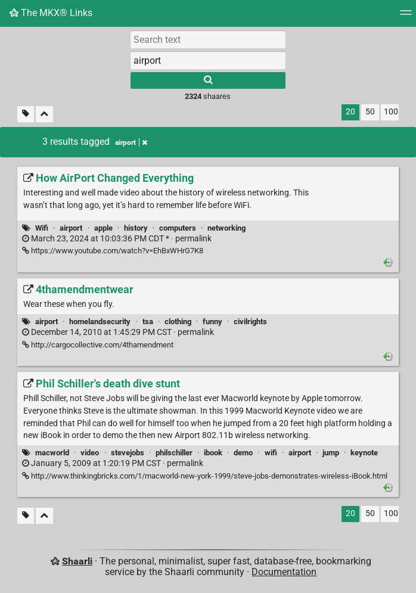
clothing (177, 321)
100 (391, 112)
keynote (364, 452)
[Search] (208, 80)
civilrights (250, 321)
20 (350, 112)
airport (71, 227)
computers (177, 227)
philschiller (174, 452)
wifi (271, 452)
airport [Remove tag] (131, 142)
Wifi (41, 227)
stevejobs (127, 452)
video (89, 452)
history (136, 227)
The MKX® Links (51, 12)
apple (103, 227)
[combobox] (208, 60)
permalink (117, 239)
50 (370, 112)
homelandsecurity (100, 321)
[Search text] (208, 39)
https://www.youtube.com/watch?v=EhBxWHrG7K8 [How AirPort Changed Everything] (112, 250)
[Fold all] (44, 114)
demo (243, 452)
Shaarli (77, 561)
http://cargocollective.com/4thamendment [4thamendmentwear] (97, 344)
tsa (147, 321)
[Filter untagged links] (25, 114)
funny (212, 321)
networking (226, 227)
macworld (52, 452)
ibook (213, 452)
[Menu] (406, 16)
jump (330, 452)
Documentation (284, 572)
